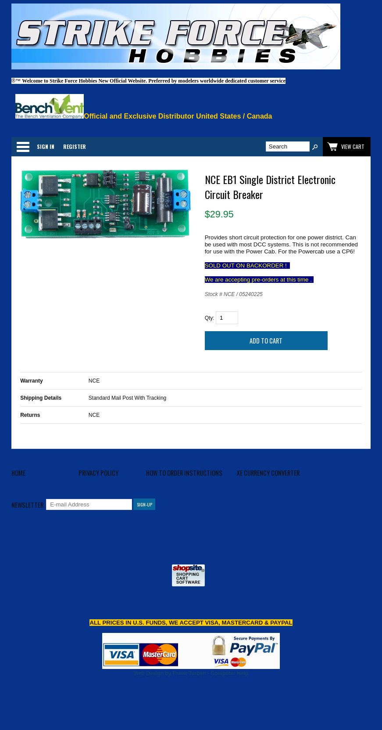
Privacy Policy (98, 472)
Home (18, 472)
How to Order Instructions (184, 472)
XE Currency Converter (268, 472)
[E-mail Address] (89, 504)
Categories (22, 146)
